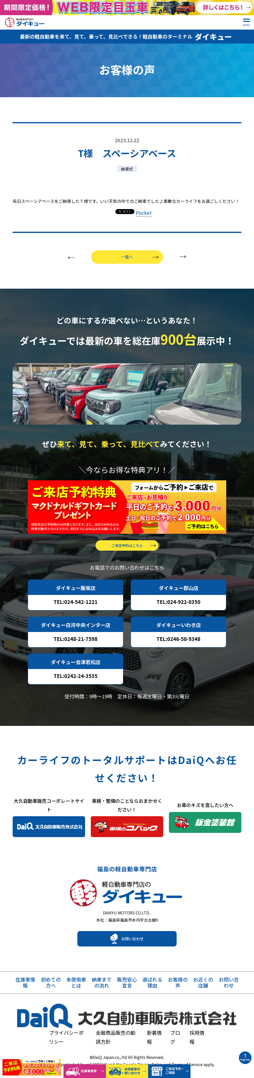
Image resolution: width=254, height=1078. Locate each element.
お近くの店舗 (203, 990)
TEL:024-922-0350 (178, 604)
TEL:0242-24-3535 (75, 678)
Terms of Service (187, 1047)
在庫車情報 (25, 990)
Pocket (144, 208)
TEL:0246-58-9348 (178, 641)
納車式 (127, 165)
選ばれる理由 (152, 990)
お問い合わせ (132, 946)
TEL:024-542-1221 (75, 604)
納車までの (102, 990)
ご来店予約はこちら (127, 548)
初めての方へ (51, 990)
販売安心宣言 (127, 990)
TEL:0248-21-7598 (75, 641)
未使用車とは (76, 990)
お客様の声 (178, 990)
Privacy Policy (150, 1047)
